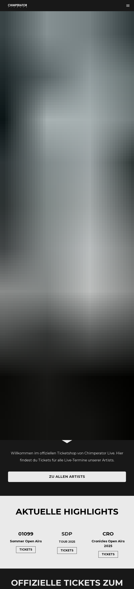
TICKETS (25, 472)
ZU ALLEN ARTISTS (67, 399)
